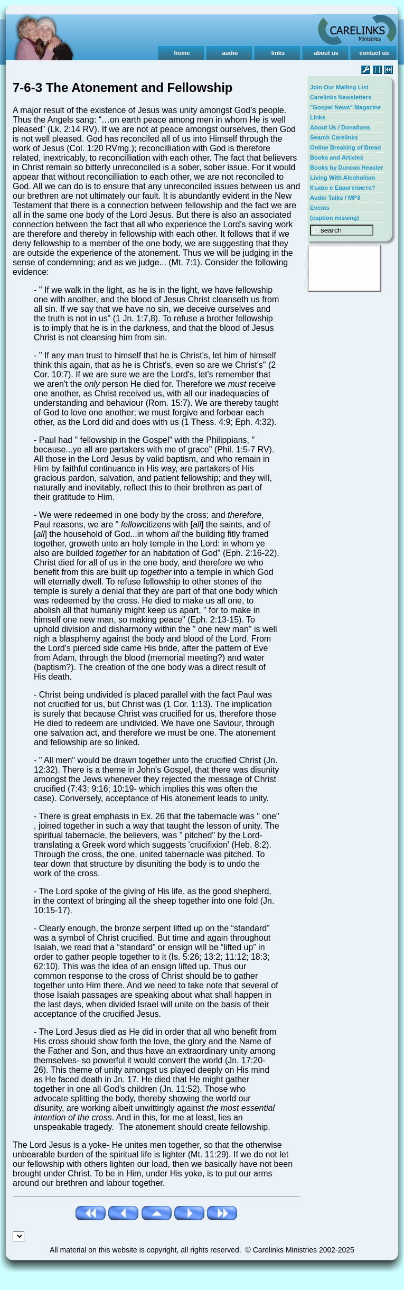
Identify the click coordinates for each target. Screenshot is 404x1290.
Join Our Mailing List (339, 87)
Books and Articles (336, 157)
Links (317, 117)
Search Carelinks (334, 137)
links (278, 53)
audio (230, 53)
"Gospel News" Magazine (345, 107)
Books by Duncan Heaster (346, 167)
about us (326, 53)
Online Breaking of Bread (345, 147)
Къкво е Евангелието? (342, 187)
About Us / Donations (340, 127)
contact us (374, 53)
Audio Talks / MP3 (335, 197)
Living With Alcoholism (342, 177)
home (182, 53)
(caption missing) (334, 218)
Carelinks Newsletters (340, 97)
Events (320, 208)
